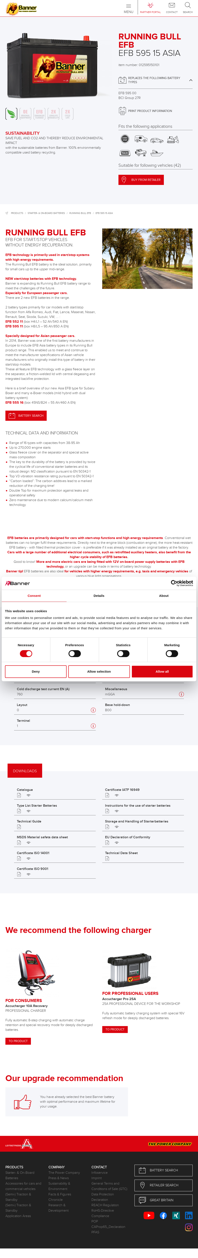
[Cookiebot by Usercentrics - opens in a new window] (174, 583)
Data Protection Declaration (102, 1197)
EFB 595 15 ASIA (104, 213)
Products (17, 213)
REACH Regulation (105, 1205)
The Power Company (64, 1173)
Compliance (100, 1216)
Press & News (58, 1178)
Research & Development (58, 1208)
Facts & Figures (59, 1194)
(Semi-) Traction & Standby (18, 1197)
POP (94, 1221)
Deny (36, 671)
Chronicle (55, 1200)
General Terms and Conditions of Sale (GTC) (109, 1186)
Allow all (162, 671)
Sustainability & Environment (59, 1186)
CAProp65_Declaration (108, 1227)
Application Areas (18, 1216)
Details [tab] (99, 595)
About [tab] (164, 595)
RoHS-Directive (102, 1211)
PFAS (95, 1232)
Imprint (96, 1178)
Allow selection (99, 671)
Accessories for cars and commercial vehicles (23, 1186)
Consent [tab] (34, 595)
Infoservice (99, 1173)
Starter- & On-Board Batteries (46, 213)
